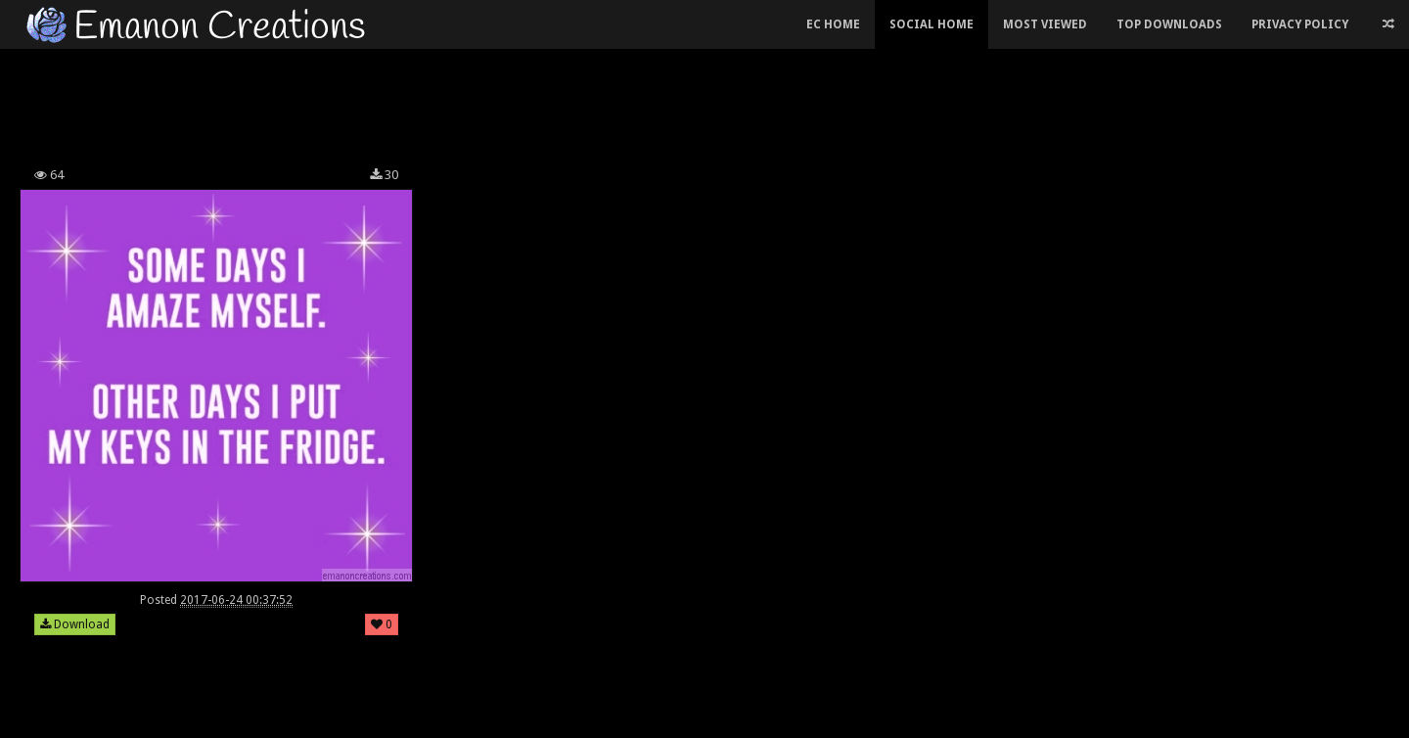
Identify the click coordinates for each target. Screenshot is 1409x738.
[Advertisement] (558, 102)
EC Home (833, 24)
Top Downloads (1169, 24)
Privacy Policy (1299, 24)
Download (75, 624)
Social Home (931, 24)
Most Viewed (1045, 24)
